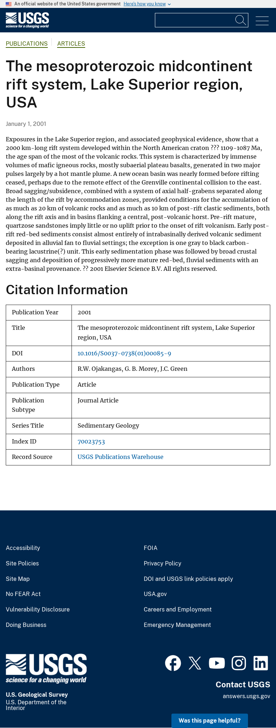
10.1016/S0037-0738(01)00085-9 (124, 353)
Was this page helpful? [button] (210, 720)
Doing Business (26, 625)
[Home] (27, 26)
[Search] (241, 20)
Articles (71, 43)
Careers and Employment (178, 609)
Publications (27, 43)
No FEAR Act (23, 594)
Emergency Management (177, 625)
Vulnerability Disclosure (38, 609)
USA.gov (155, 594)
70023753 (91, 441)
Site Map (18, 579)
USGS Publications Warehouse (121, 457)
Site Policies (22, 563)
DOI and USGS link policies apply (188, 579)
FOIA (150, 548)
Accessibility (23, 548)
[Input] (201, 20)
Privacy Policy (162, 563)
